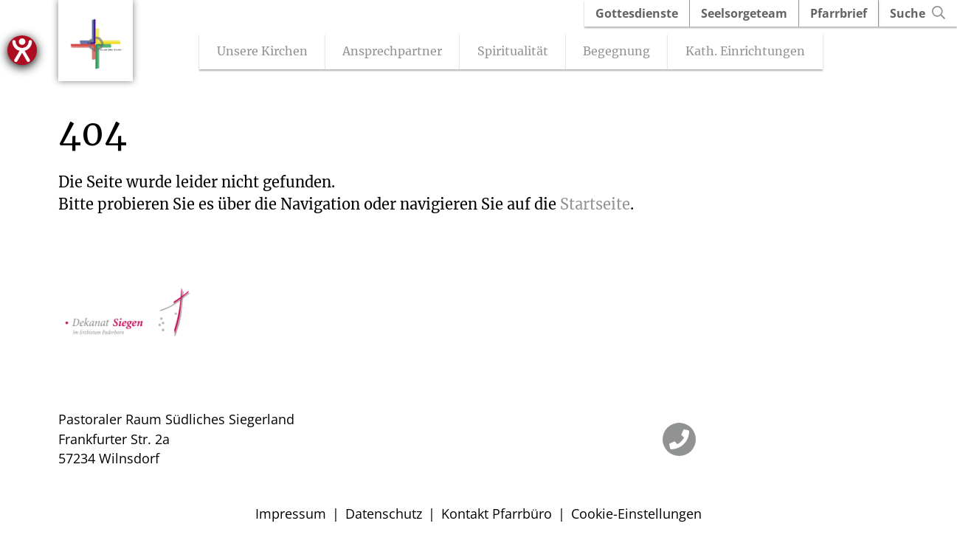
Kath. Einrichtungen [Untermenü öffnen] (752, 52)
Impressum (290, 515)
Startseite (595, 205)
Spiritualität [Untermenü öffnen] (518, 52)
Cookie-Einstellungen (636, 515)
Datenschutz (383, 515)
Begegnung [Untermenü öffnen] (623, 52)
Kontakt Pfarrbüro (496, 515)
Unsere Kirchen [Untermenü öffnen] (268, 52)
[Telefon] (679, 440)
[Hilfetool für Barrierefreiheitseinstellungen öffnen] (22, 50)
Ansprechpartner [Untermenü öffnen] (399, 52)
